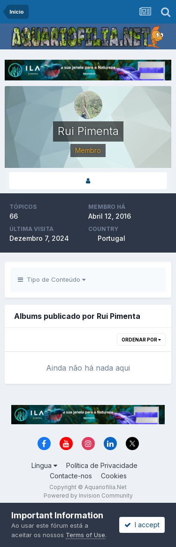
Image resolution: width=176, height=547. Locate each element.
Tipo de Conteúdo (51, 279)
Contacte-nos (71, 476)
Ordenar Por (141, 339)
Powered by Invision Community (88, 495)
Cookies (114, 476)
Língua (44, 465)
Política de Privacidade (102, 465)
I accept (142, 525)
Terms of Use (85, 535)
